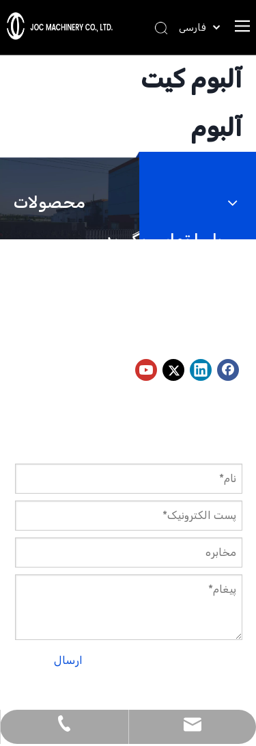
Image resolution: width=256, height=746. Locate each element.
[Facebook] (228, 370)
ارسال (68, 660)
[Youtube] (146, 370)
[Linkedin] (201, 370)
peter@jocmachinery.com (99, 332)
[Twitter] (173, 370)
